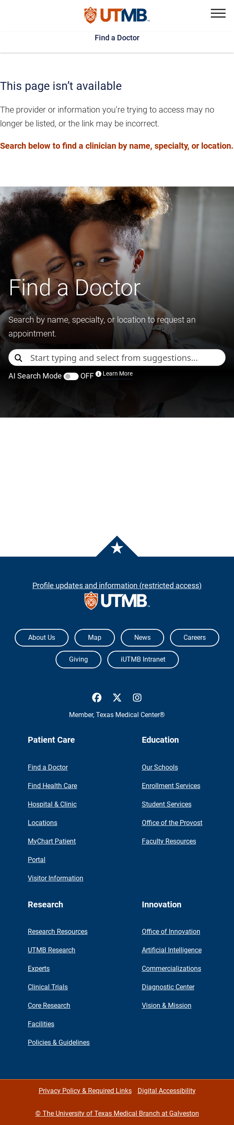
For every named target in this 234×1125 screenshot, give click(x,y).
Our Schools (160, 767)
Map (94, 637)
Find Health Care (52, 786)
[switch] (71, 376)
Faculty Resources (169, 841)
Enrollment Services (171, 786)
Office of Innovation (171, 932)
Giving (78, 659)
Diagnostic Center (168, 987)
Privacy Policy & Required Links (85, 1091)
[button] (218, 13)
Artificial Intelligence (172, 950)
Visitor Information (55, 878)
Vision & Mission (166, 1005)
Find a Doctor (117, 37)
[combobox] (127, 357)
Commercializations (171, 969)
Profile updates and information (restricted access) (117, 585)
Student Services (166, 804)
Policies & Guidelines (59, 1042)
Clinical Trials (48, 987)
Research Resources (58, 932)
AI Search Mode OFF (70, 375)
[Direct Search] (19, 358)
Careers (194, 637)
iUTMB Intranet (143, 659)
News (142, 637)
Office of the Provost (172, 823)
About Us (41, 637)
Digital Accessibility (167, 1091)
